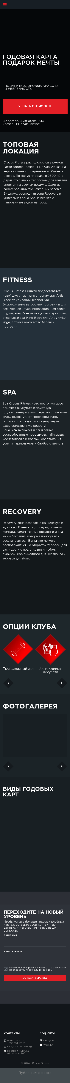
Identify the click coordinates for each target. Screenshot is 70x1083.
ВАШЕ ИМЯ (10, 936)
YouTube (48, 1045)
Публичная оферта (34, 1073)
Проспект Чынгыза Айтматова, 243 (18, 1052)
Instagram (48, 1041)
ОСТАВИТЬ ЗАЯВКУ (35, 978)
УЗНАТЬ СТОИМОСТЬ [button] (35, 106)
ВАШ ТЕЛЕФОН (13, 952)
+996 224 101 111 (16, 1041)
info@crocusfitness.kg (19, 1047)
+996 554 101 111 (16, 1043)
